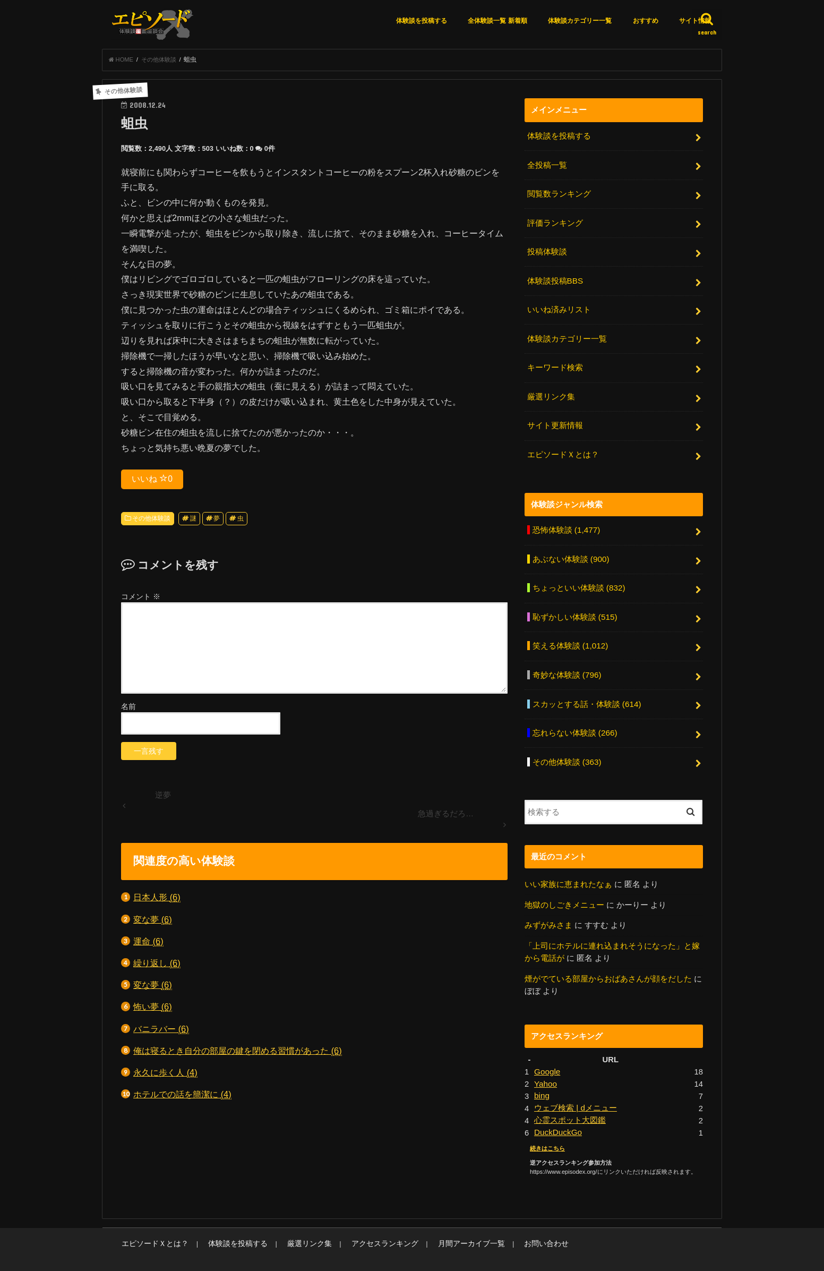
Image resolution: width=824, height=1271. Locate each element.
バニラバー (161, 1032)
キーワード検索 (554, 363)
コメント (140, 599)
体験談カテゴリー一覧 (580, 20)
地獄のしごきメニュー (564, 888)
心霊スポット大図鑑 (570, 1101)
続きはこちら (547, 1128)
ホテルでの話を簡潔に (182, 1097)
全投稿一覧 (546, 167)
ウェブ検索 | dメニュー (575, 1089)
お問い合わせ (515, 1223)
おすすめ (645, 20)
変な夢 (152, 922)
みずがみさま (548, 909)
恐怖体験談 (565, 522)
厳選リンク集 (550, 391)
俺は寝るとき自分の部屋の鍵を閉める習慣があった (237, 1053)
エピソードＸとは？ (562, 447)
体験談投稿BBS (554, 279)
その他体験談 (151, 521)
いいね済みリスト (558, 307)
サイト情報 (695, 20)
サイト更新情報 (554, 419)
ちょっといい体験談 (578, 578)
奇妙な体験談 (566, 663)
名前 (128, 709)
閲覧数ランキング (558, 194)
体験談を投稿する (421, 20)
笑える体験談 (569, 634)
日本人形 (157, 900)
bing (541, 1077)
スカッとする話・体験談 (586, 691)
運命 (148, 944)
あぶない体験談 (570, 550)
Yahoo (545, 1065)
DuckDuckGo (557, 1112)
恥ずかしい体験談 (574, 606)
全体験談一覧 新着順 (497, 20)
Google (547, 1054)
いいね (152, 481)
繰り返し (157, 966)
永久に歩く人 (165, 1075)
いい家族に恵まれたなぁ (568, 868)
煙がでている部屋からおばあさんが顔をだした (608, 961)
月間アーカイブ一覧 (445, 1223)
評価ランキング (554, 222)
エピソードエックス (607, 1254)
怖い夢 (152, 1010)
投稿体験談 (546, 250)
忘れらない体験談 (574, 719)
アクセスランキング (365, 1223)
